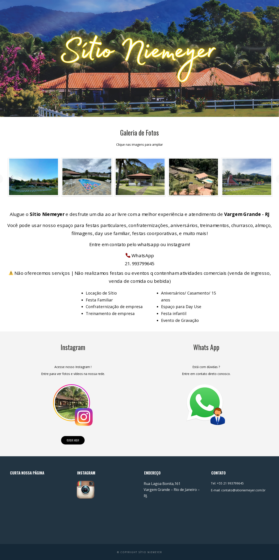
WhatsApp (140, 255)
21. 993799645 (139, 263)
